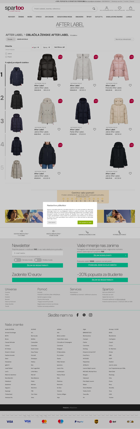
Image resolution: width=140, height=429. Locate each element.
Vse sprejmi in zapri (85, 222)
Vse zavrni (51, 222)
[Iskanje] (94, 8)
